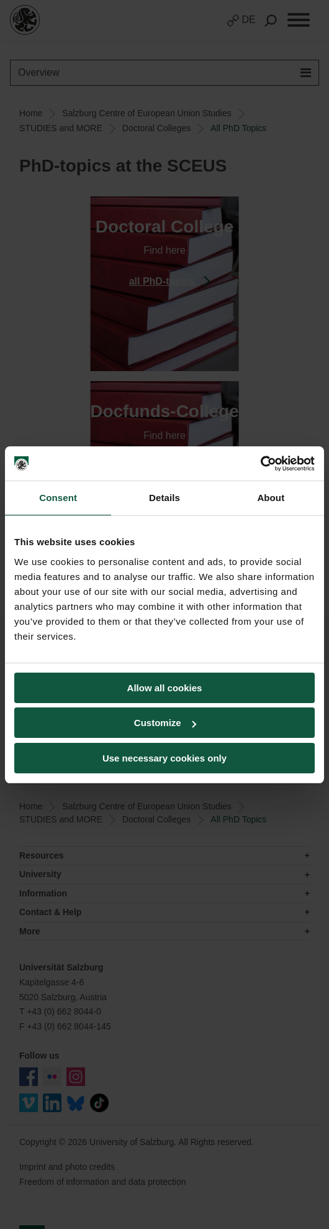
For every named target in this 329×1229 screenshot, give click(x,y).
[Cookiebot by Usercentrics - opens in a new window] (260, 464)
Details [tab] (164, 497)
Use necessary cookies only (164, 758)
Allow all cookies (164, 688)
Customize (165, 722)
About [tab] (270, 497)
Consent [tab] (58, 497)
